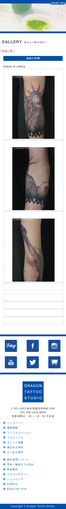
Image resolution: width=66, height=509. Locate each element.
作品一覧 (7, 50)
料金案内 (12, 469)
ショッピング (15, 479)
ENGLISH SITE (17, 488)
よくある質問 (15, 452)
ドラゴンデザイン (18, 474)
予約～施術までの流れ (20, 464)
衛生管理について (18, 459)
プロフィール (15, 437)
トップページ (15, 422)
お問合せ (12, 484)
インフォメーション (19, 432)
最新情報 (12, 427)
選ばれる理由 (15, 447)
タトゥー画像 (15, 442)
